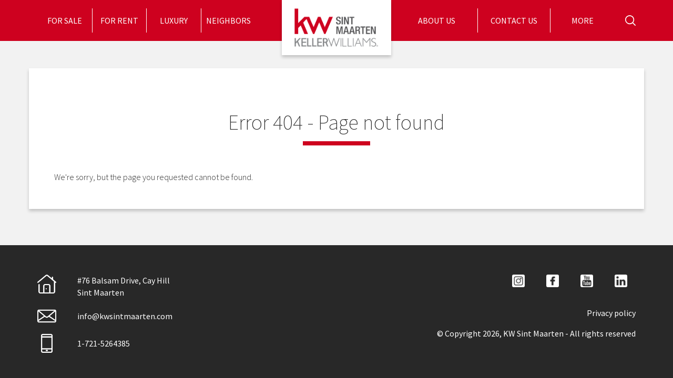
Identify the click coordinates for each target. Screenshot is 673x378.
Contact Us (514, 20)
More (583, 20)
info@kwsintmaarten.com (104, 316)
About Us (437, 20)
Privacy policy (611, 313)
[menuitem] (64, 20)
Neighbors (228, 20)
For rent (119, 20)
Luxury (174, 20)
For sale (64, 20)
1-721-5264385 (83, 343)
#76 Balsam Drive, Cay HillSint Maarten (103, 286)
